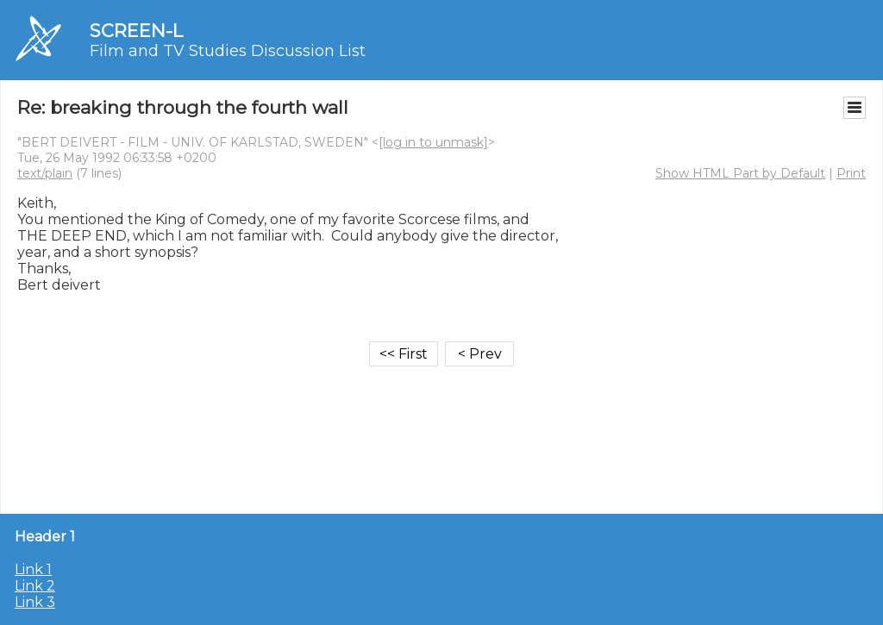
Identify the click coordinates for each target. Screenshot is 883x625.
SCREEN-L (136, 30)
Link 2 (35, 586)
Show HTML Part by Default (740, 173)
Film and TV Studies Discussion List (228, 50)
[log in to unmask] (433, 142)
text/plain (44, 173)
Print (851, 173)
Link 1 (33, 569)
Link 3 (35, 602)
